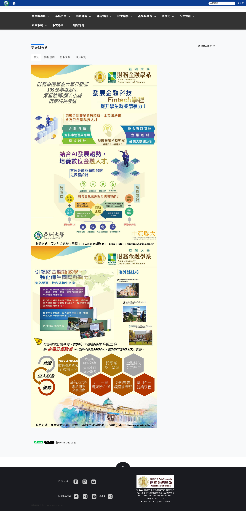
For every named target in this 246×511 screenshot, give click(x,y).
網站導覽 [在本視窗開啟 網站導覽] (78, 25)
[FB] (75, 481)
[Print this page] (66, 442)
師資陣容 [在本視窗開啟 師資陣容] (83, 16)
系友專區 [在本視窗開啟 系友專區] (60, 25)
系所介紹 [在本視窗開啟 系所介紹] (62, 16)
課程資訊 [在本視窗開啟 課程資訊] (104, 16)
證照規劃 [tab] (65, 57)
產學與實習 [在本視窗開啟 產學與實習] (147, 16)
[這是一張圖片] (6, 3)
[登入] (241, 3)
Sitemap (209, 13)
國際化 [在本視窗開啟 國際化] (168, 16)
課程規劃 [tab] (49, 57)
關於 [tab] (36, 57)
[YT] (93, 481)
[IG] (84, 481)
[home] (14, 3)
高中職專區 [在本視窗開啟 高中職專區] (41, 16)
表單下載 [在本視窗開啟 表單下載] (39, 25)
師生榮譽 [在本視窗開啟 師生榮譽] (125, 16)
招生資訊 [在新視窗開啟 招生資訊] (187, 16)
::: (198, 13)
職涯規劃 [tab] (81, 57)
